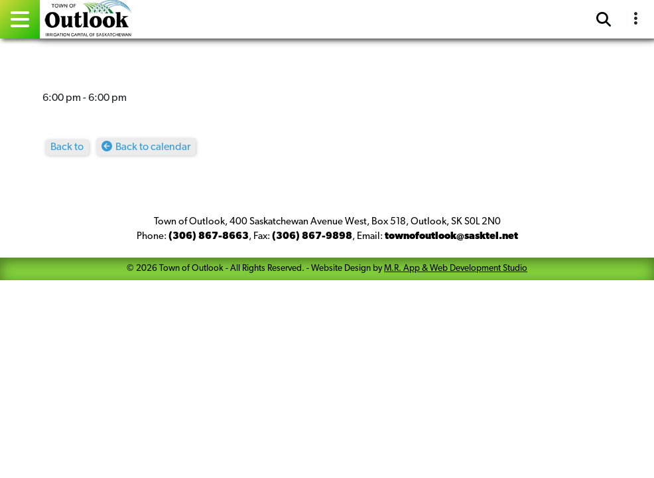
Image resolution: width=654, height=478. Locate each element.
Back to (67, 147)
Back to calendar (152, 147)
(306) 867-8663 (208, 237)
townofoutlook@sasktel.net (451, 237)
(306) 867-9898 (312, 237)
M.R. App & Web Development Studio (455, 268)
